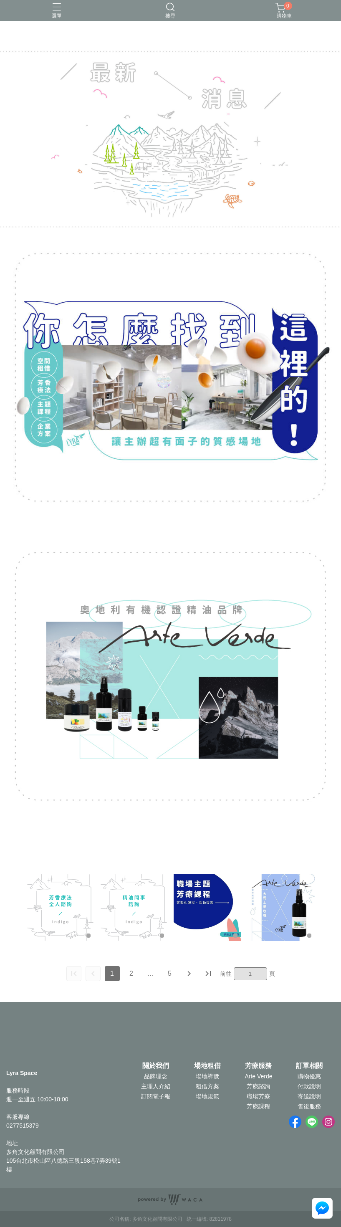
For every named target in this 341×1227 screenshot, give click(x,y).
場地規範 (207, 1096)
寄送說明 (309, 1096)
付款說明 (309, 1086)
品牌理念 (155, 1076)
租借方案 (207, 1086)
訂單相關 (309, 1066)
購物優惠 (309, 1076)
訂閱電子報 (155, 1096)
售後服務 (309, 1106)
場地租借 (207, 1066)
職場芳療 (258, 1096)
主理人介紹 (155, 1086)
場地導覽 (207, 1076)
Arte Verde (258, 1076)
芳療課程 (258, 1106)
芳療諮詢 (258, 1086)
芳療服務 (258, 1066)
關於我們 (155, 1066)
